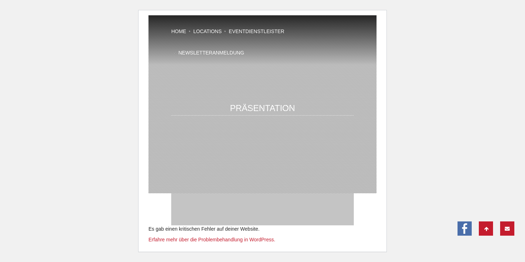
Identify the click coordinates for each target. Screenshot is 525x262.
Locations (207, 31)
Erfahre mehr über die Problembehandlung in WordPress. (211, 239)
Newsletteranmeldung (211, 53)
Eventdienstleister (256, 31)
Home (178, 31)
